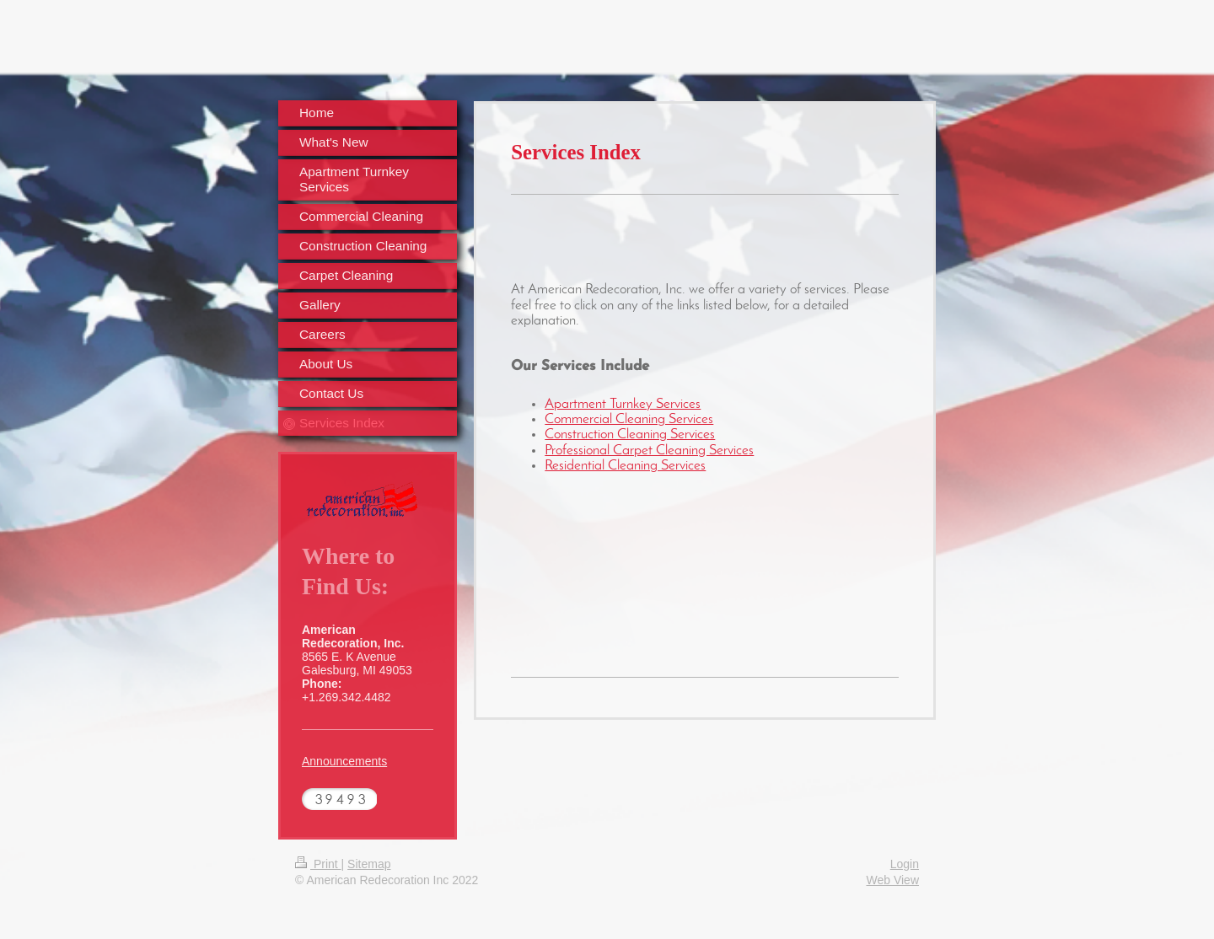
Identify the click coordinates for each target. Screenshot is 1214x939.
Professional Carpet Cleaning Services (649, 450)
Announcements (344, 761)
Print (318, 864)
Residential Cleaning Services (625, 466)
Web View (892, 880)
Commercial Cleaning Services (629, 419)
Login (904, 864)
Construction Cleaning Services (630, 434)
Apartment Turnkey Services (623, 404)
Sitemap (368, 864)
